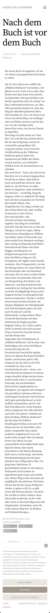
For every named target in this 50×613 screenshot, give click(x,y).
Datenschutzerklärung (27, 603)
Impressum (42, 603)
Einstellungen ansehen (25, 597)
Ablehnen (25, 589)
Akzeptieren (25, 582)
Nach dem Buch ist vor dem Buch (25, 33)
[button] (46, 545)
